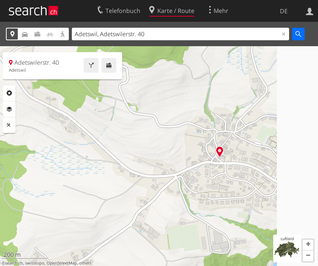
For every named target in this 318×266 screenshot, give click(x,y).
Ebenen (9, 109)
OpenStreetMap (62, 263)
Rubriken (9, 93)
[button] (308, 244)
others (85, 263)
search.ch (14, 263)
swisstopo (34, 263)
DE (284, 11)
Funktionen (9, 125)
